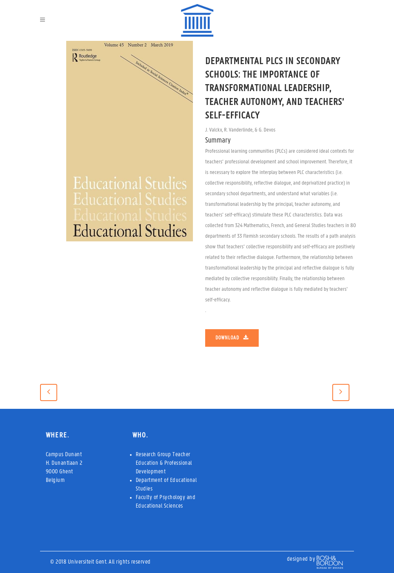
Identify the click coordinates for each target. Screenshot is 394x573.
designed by (301, 559)
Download (231, 338)
